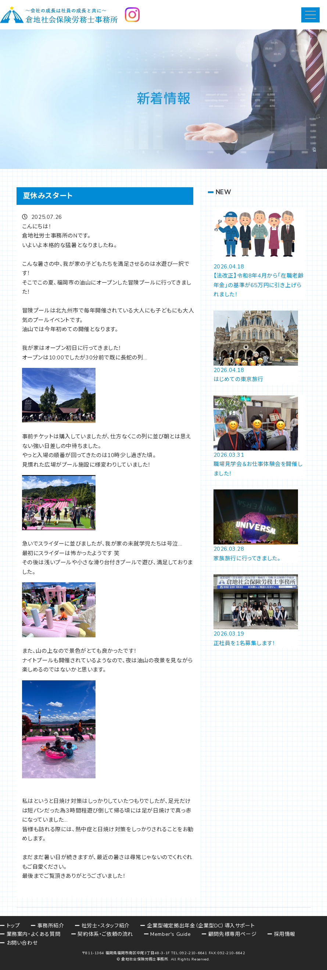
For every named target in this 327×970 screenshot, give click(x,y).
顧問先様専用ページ (232, 934)
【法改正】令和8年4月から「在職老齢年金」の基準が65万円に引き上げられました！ (258, 285)
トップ (13, 925)
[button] (310, 14)
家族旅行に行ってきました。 (247, 558)
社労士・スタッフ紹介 (106, 925)
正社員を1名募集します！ (244, 643)
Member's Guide (170, 934)
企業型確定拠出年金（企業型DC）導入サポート (201, 925)
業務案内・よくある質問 (34, 934)
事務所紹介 (50, 925)
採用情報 (284, 934)
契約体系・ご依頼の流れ (105, 934)
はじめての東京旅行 (238, 379)
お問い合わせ (22, 943)
